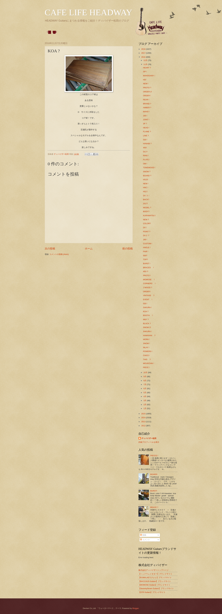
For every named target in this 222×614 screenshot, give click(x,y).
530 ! (145, 140)
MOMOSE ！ (149, 279)
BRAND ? (147, 104)
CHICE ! (146, 355)
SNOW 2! (147, 327)
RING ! (146, 155)
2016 (143, 57)
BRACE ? (154, 507)
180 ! (145, 116)
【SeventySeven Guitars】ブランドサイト (156, 588)
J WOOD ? (147, 287)
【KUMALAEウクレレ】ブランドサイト (155, 577)
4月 (145, 396)
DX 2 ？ (146, 235)
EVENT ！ (148, 299)
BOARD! (153, 474)
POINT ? (146, 231)
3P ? (145, 124)
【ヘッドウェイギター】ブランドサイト (155, 574)
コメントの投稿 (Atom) (59, 254)
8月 (145, 380)
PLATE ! (146, 160)
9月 (145, 376)
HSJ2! (145, 179)
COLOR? (147, 223)
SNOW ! (146, 343)
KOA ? (145, 311)
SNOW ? (146, 172)
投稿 (143, 535)
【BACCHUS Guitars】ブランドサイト (154, 581)
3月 (145, 400)
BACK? (146, 199)
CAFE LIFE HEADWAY (88, 12)
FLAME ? (147, 131)
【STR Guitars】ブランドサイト (152, 592)
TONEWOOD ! (149, 167)
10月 (146, 372)
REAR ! (146, 100)
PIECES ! (154, 455)
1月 (145, 408)
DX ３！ (146, 196)
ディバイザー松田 (148, 438)
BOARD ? (147, 176)
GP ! (145, 72)
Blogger (135, 608)
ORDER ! (147, 96)
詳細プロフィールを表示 (148, 442)
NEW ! (145, 84)
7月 (145, 384)
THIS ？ (147, 359)
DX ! (145, 227)
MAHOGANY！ (149, 76)
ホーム (89, 248)
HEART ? (147, 68)
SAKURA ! (147, 307)
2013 (143, 422)
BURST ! (146, 263)
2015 (143, 414)
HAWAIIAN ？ (149, 335)
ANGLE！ (147, 247)
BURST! (153, 491)
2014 (143, 417)
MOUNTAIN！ (149, 363)
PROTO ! (147, 275)
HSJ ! (145, 191)
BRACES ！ (148, 267)
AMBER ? (147, 107)
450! (145, 148)
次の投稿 (50, 248)
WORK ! (146, 339)
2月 (145, 404)
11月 (146, 64)
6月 (145, 388)
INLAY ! (146, 347)
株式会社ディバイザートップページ (153, 570)
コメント (145, 540)
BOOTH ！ (148, 315)
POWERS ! (147, 351)
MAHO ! (146, 112)
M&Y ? (146, 319)
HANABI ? (147, 143)
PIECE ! (146, 367)
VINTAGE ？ (149, 295)
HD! (144, 80)
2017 (143, 53)
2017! (145, 203)
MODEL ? (147, 207)
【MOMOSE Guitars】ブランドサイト (154, 585)
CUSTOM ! (147, 243)
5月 (145, 392)
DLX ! (145, 152)
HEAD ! (146, 128)
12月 (146, 60)
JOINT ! (146, 119)
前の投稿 (127, 248)
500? (145, 255)
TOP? (145, 259)
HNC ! (145, 187)
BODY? (146, 211)
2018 (143, 49)
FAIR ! (145, 251)
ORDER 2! (147, 92)
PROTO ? (147, 88)
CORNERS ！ (149, 283)
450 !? (145, 271)
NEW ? (146, 219)
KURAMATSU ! (149, 215)
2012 (143, 426)
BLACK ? (147, 323)
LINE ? (146, 136)
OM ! (145, 164)
